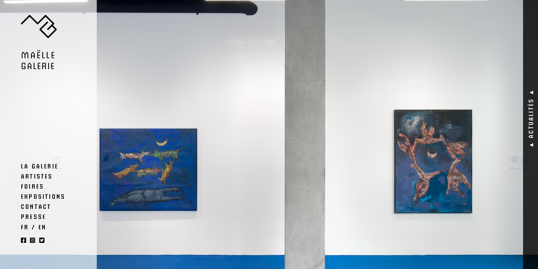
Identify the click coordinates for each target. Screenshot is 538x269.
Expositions (43, 196)
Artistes (37, 176)
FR (25, 227)
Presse (33, 216)
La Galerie (39, 166)
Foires (32, 186)
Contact (36, 206)
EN (42, 227)
